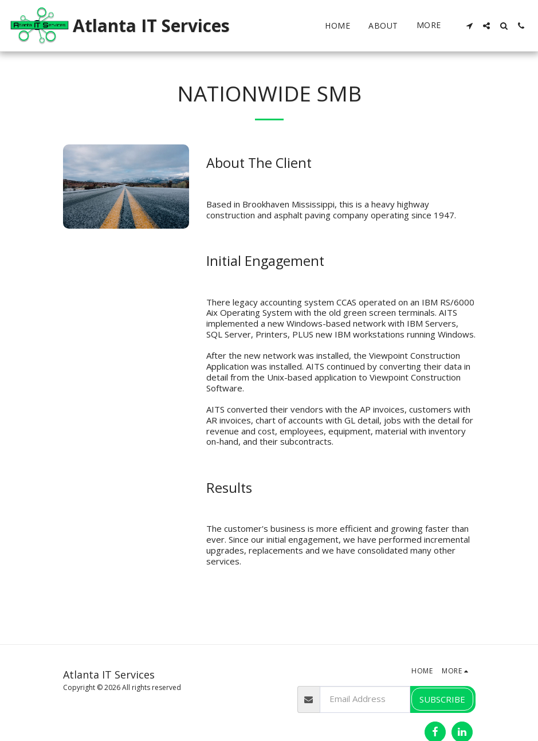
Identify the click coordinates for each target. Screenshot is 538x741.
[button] (469, 26)
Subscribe (442, 699)
